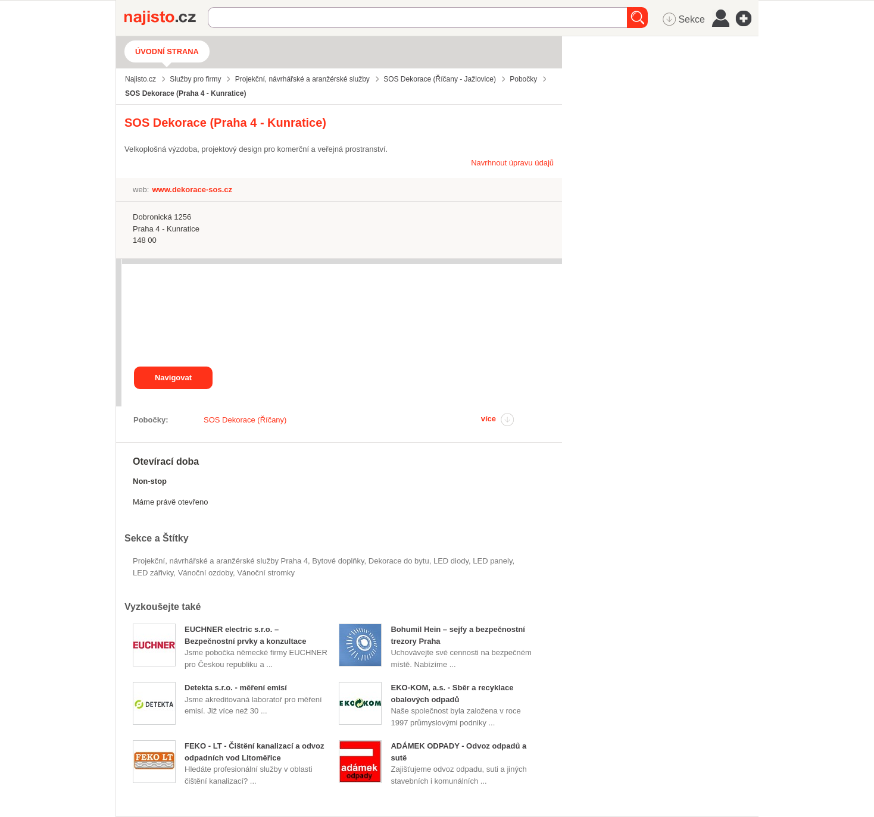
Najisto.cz (166, 18)
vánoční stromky (266, 572)
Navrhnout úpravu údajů (512, 162)
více (488, 418)
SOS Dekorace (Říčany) (245, 419)
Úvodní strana (167, 51)
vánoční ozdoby (205, 572)
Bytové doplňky (338, 560)
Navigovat (173, 377)
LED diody (451, 560)
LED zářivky (153, 572)
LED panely (492, 560)
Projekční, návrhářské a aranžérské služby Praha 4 (220, 560)
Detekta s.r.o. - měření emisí (236, 687)
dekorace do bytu (399, 560)
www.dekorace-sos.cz (192, 189)
